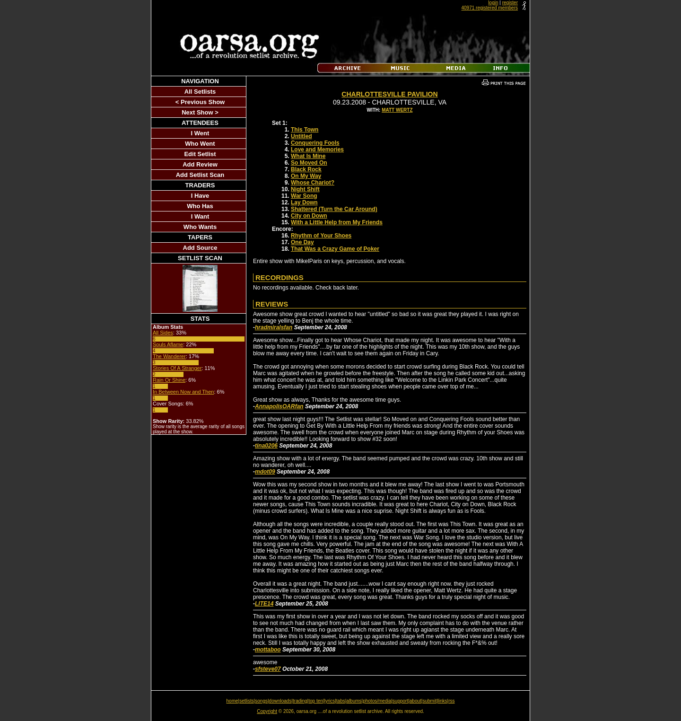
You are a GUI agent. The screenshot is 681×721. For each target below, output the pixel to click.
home (232, 700)
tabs (340, 700)
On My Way (306, 176)
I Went (200, 133)
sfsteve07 (268, 669)
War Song (304, 196)
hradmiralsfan (273, 327)
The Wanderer (169, 356)
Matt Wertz (397, 110)
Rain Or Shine (169, 380)
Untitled (301, 136)
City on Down (309, 215)
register (510, 2)
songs (261, 700)
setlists (246, 700)
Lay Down (304, 202)
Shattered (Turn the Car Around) (334, 209)
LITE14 (264, 603)
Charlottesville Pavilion (389, 94)
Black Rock (306, 169)
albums (353, 700)
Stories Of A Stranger (177, 368)
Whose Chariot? (312, 182)
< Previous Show (200, 102)
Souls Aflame (168, 344)
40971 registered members (489, 7)
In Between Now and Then (183, 392)
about (415, 700)
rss (451, 700)
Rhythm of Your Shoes (321, 235)
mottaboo (268, 649)
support (400, 700)
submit (429, 700)
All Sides (163, 332)
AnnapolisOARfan (279, 406)
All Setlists (200, 91)
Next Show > (200, 112)
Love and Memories (317, 149)
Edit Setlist (200, 154)
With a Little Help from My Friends (337, 222)
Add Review (200, 164)
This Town (304, 129)
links (442, 700)
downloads (280, 700)
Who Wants (200, 226)
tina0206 (266, 445)
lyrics (329, 700)
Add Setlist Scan (200, 174)
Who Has (200, 206)
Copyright (267, 711)
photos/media (377, 700)
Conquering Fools (315, 143)
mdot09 (265, 471)
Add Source (200, 247)
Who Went (200, 143)
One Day (302, 242)
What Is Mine (308, 156)
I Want (200, 216)
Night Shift (305, 189)
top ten (315, 700)
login (493, 2)
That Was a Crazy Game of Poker (335, 249)
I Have (200, 195)
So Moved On (309, 162)
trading (300, 700)
